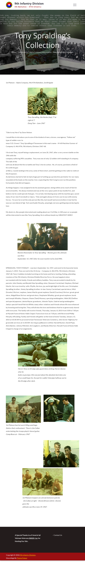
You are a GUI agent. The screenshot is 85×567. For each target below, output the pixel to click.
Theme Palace (22, 558)
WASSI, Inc (33, 538)
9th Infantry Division (29, 3)
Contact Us (58, 535)
